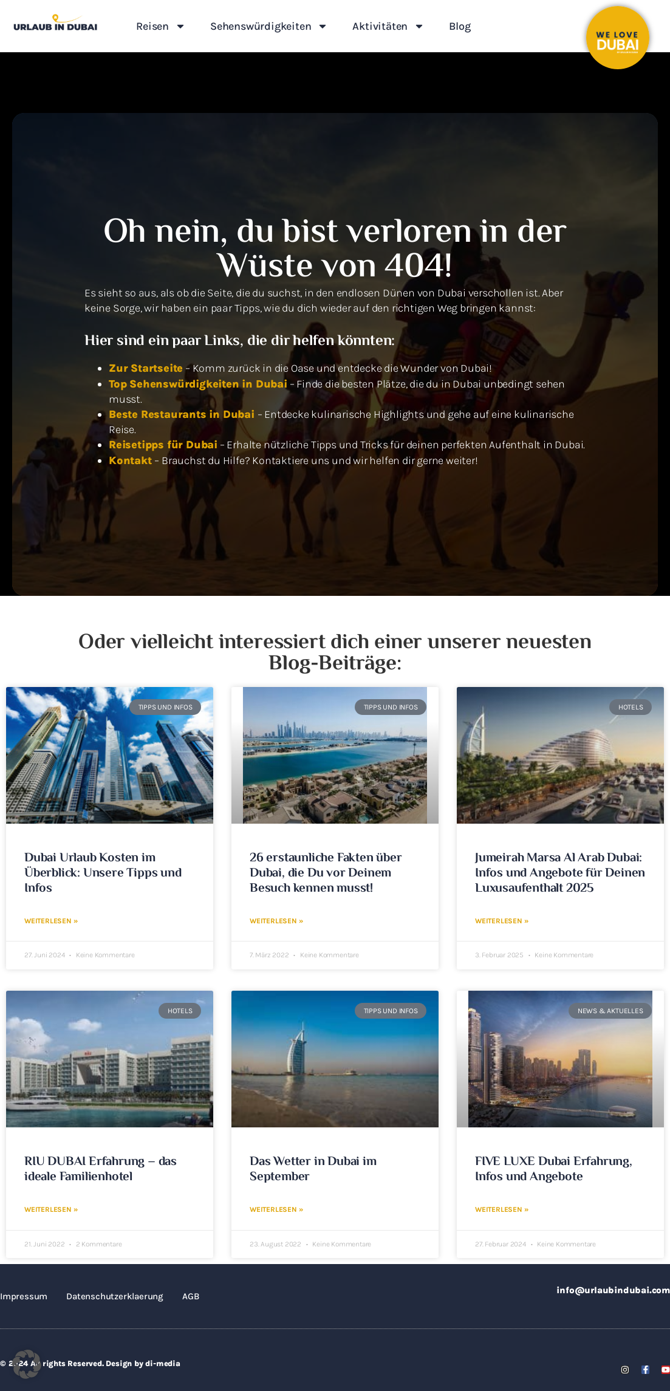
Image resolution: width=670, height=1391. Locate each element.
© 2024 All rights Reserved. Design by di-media (90, 1362)
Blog (459, 26)
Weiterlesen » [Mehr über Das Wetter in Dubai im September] (276, 1209)
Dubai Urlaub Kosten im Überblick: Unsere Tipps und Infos (103, 873)
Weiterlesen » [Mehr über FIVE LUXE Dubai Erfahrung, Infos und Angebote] (501, 1209)
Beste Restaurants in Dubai (183, 414)
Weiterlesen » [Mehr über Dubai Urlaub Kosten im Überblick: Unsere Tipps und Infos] (50, 920)
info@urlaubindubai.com (613, 1288)
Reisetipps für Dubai (163, 444)
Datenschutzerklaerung (114, 1295)
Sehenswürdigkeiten (269, 26)
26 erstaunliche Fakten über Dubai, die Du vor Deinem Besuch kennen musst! (326, 873)
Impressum (23, 1295)
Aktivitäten (388, 26)
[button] (26, 1364)
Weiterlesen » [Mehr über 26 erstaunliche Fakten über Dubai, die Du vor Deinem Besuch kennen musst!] (276, 920)
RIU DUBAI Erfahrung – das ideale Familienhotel (100, 1169)
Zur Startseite (146, 368)
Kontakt (131, 460)
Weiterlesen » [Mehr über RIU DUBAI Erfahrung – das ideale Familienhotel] (50, 1209)
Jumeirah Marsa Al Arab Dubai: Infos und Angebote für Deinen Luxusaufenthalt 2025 (560, 873)
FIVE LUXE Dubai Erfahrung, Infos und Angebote (553, 1169)
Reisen (161, 26)
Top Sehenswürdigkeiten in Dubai (198, 384)
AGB (190, 1295)
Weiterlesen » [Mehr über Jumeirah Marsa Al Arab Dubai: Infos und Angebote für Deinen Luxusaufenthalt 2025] (501, 920)
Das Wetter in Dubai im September (313, 1169)
